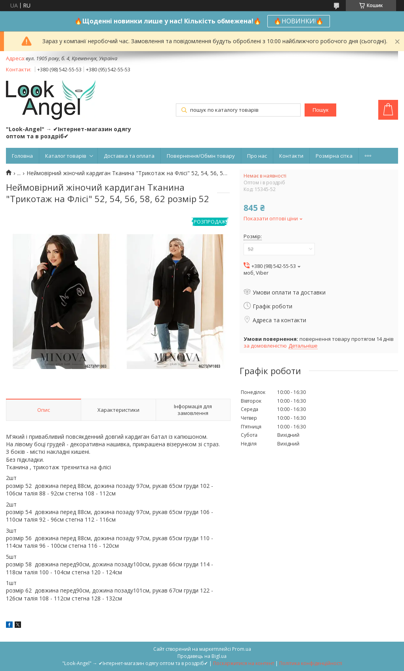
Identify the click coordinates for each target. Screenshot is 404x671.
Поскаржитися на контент (243, 663)
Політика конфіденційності (310, 663)
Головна (22, 155)
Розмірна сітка (334, 155)
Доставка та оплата (129, 155)
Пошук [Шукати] (320, 110)
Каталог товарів (65, 155)
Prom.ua (241, 649)
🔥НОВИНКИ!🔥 (299, 21)
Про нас (257, 155)
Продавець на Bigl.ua (202, 656)
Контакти (291, 155)
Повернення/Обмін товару (201, 155)
